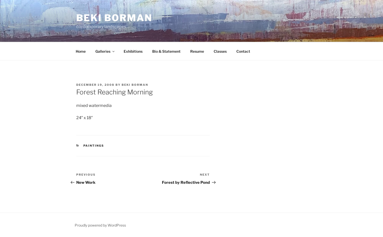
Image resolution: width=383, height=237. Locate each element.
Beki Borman (114, 17)
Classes (220, 51)
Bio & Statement (166, 51)
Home (81, 51)
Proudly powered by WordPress (100, 225)
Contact (243, 51)
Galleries (105, 51)
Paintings (93, 145)
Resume (197, 51)
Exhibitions (133, 51)
